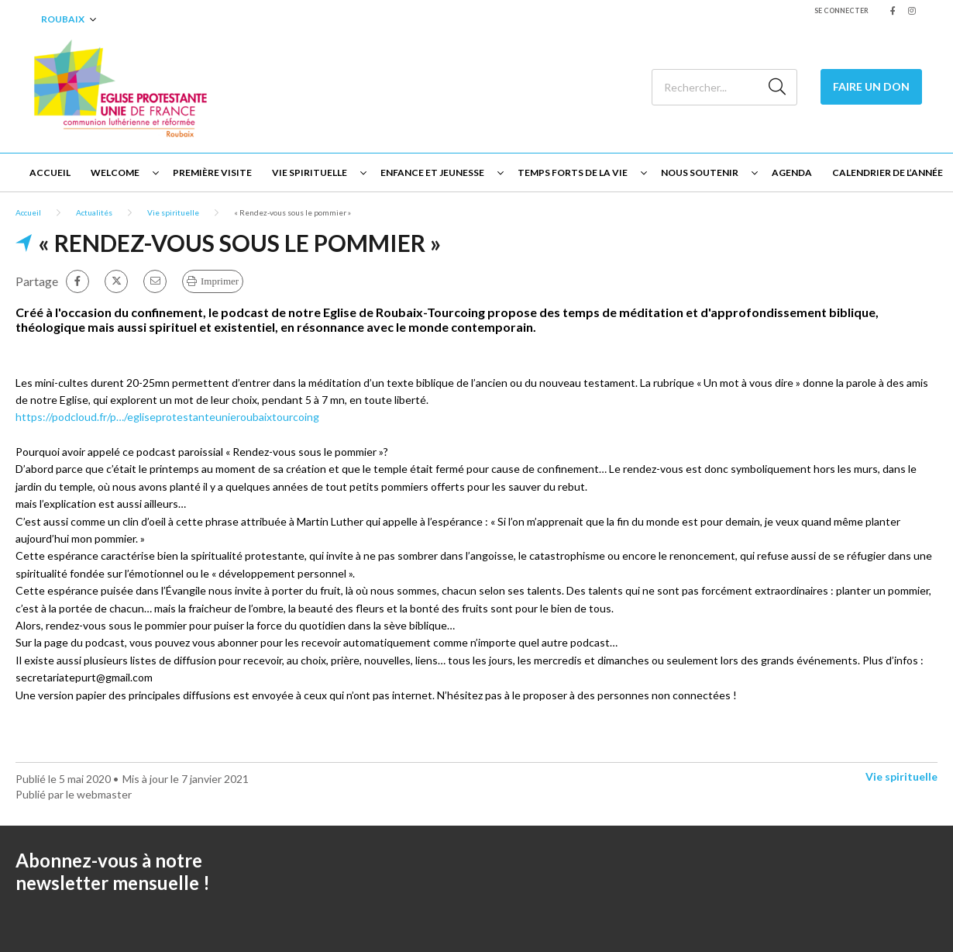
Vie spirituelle (309, 172)
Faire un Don (871, 86)
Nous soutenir (699, 172)
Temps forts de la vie (573, 172)
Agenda (792, 172)
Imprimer (220, 281)
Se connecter (841, 10)
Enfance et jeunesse (432, 172)
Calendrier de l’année (887, 172)
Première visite (212, 172)
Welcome (115, 172)
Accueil (50, 172)
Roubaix (62, 19)
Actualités (94, 212)
